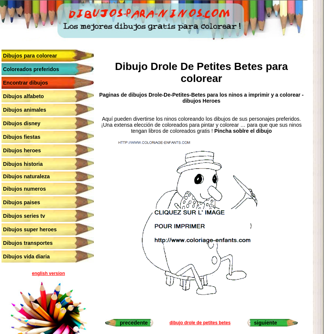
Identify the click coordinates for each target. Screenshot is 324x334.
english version (48, 273)
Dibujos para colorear (30, 56)
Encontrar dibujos (25, 83)
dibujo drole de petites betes (200, 322)
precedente (134, 323)
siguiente (265, 323)
